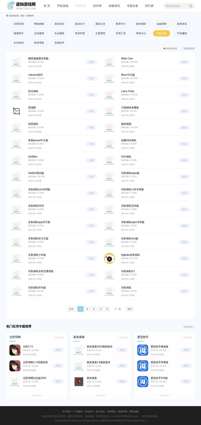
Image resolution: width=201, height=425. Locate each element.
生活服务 (59, 33)
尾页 (130, 309)
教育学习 (121, 24)
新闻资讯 (182, 24)
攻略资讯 (114, 5)
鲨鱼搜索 (79, 337)
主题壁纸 (100, 33)
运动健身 (39, 33)
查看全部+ (37, 395)
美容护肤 (80, 33)
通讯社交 (100, 24)
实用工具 (121, 33)
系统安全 (59, 24)
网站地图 (134, 411)
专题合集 (132, 5)
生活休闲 (19, 42)
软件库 (97, 5)
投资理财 (39, 42)
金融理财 (162, 24)
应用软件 (81, 5)
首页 (22, 16)
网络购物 (39, 24)
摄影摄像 (162, 33)
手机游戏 (62, 5)
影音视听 (141, 24)
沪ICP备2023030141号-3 (134, 420)
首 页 (47, 5)
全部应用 (19, 24)
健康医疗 (19, 33)
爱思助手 (143, 337)
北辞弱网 (15, 337)
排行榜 (149, 5)
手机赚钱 (182, 33)
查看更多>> (189, 327)
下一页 (117, 309)
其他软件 (59, 42)
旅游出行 (80, 24)
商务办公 (141, 33)
